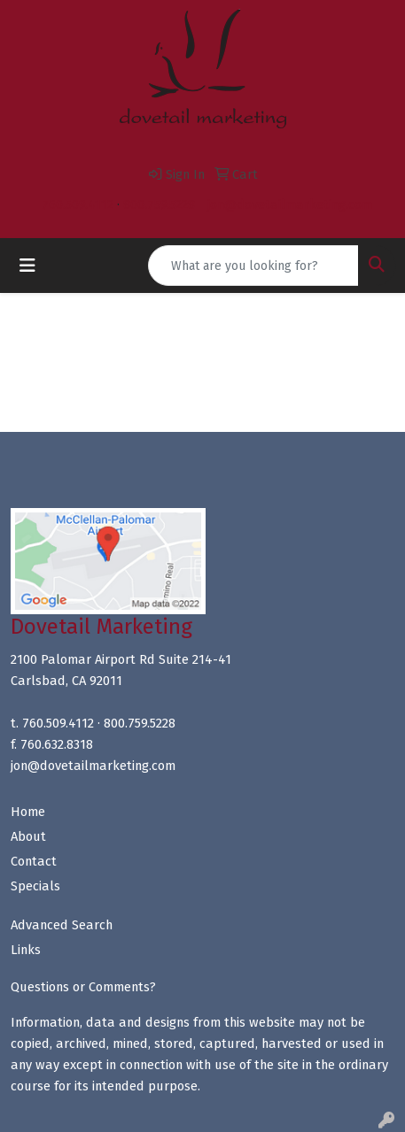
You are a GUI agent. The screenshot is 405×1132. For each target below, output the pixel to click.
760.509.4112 (77, 204)
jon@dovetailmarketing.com (289, 204)
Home (28, 812)
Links (26, 950)
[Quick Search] (253, 265)
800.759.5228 (159, 204)
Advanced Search (62, 925)
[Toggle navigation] (27, 265)
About (28, 836)
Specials (35, 886)
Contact (34, 861)
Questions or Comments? (83, 987)
